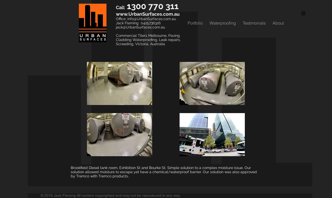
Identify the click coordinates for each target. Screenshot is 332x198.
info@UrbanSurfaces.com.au (151, 19)
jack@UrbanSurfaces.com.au (140, 27)
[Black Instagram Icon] (303, 13)
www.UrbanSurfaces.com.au (148, 14)
